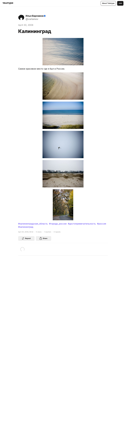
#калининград (25, 227)
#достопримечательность (82, 223)
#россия (101, 223)
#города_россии (58, 223)
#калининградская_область (33, 223)
